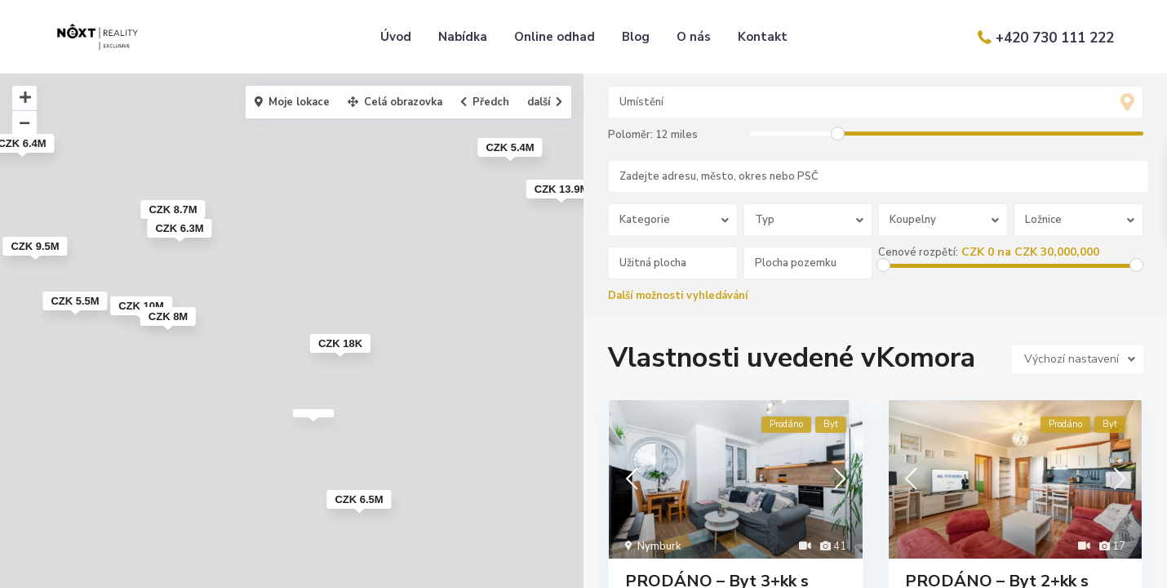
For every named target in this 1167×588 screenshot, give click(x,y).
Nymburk (659, 547)
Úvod (395, 37)
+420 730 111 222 (1055, 38)
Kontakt (763, 37)
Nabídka (462, 37)
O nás (694, 37)
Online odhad (554, 37)
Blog (636, 37)
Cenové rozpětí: (920, 252)
